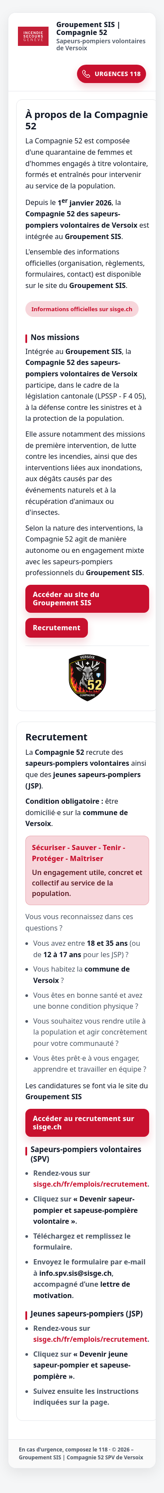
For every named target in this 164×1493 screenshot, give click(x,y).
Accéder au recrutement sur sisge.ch (83, 1123)
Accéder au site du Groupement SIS (66, 599)
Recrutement (56, 627)
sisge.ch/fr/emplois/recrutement (90, 1184)
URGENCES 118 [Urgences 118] (111, 73)
